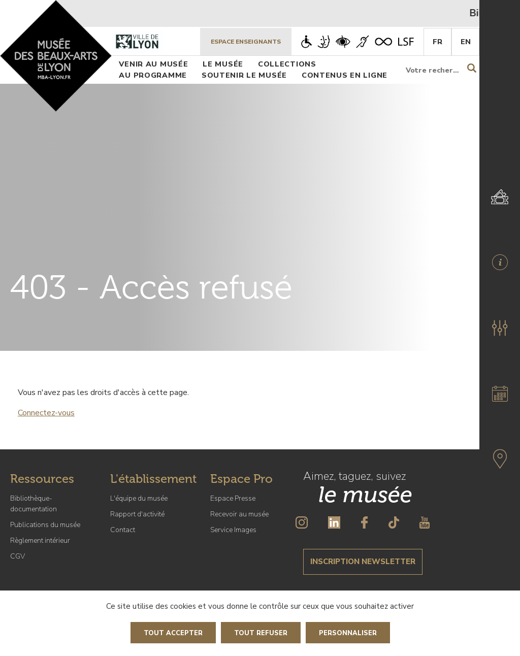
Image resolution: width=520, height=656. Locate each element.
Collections (287, 64)
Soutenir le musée (244, 75)
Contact (122, 530)
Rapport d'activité (137, 514)
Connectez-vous (46, 412)
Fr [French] (437, 42)
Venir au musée (153, 64)
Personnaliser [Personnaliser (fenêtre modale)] (348, 633)
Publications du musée (45, 525)
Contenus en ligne (344, 75)
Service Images (233, 530)
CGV (17, 556)
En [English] (466, 42)
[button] (499, 328)
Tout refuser (260, 633)
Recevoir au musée (239, 514)
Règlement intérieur (40, 540)
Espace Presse (232, 498)
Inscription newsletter (362, 561)
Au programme (153, 75)
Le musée (223, 64)
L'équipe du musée (139, 498)
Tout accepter (173, 633)
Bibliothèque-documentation (33, 504)
